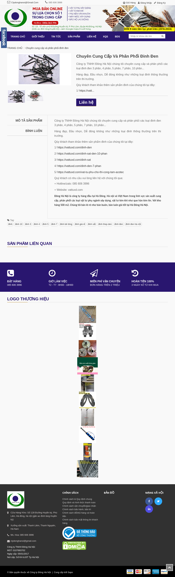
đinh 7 (54, 224)
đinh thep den (105, 224)
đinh (10, 224)
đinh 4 (37, 224)
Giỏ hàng (131, 2)
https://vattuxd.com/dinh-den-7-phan (79, 165)
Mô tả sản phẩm (29, 120)
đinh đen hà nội (133, 224)
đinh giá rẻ (80, 224)
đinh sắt (92, 224)
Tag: (10, 220)
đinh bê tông (66, 224)
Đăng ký (161, 3)
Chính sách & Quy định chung (77, 499)
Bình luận (33, 131)
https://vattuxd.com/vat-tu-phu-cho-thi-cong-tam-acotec (90, 172)
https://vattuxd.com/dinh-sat (74, 159)
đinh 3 (28, 224)
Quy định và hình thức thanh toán (78, 502)
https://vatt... (86, 90)
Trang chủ (14, 47)
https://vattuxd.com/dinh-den (74, 147)
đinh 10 (18, 224)
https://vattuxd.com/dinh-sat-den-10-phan (82, 153)
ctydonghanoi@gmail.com (24, 2)
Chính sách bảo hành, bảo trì (76, 509)
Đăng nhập (146, 3)
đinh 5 (46, 224)
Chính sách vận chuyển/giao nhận (79, 506)
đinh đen (118, 224)
